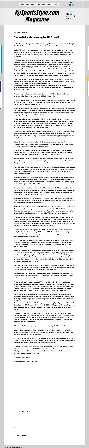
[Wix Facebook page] (70, 5)
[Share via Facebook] (15, 411)
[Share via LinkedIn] (23, 411)
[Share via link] (27, 411)
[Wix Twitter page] (73, 5)
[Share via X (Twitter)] (19, 411)
